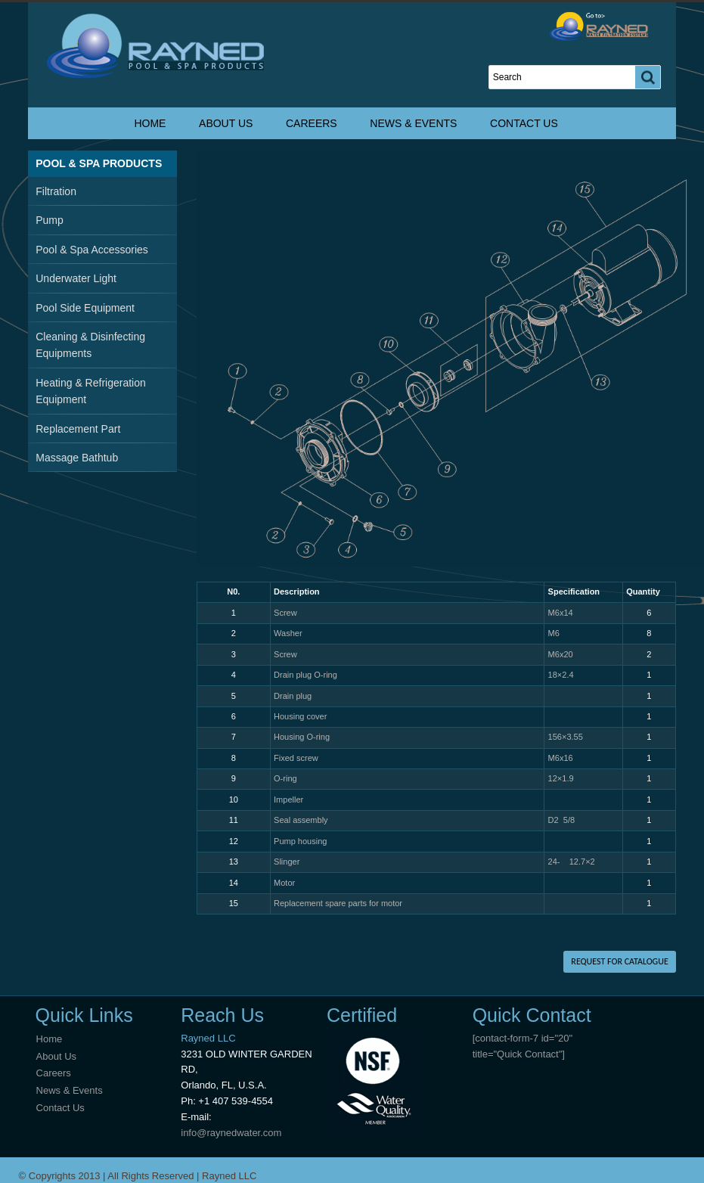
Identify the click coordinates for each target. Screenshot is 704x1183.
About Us (226, 123)
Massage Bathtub (77, 458)
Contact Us (524, 123)
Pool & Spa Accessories (92, 250)
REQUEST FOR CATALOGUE (619, 961)
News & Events (413, 123)
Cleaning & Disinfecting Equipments (90, 345)
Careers (311, 123)
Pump (50, 220)
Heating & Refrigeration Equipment (91, 391)
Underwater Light (76, 278)
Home (150, 123)
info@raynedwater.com (231, 1132)
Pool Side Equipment (85, 308)
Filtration (56, 191)
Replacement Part (78, 429)
